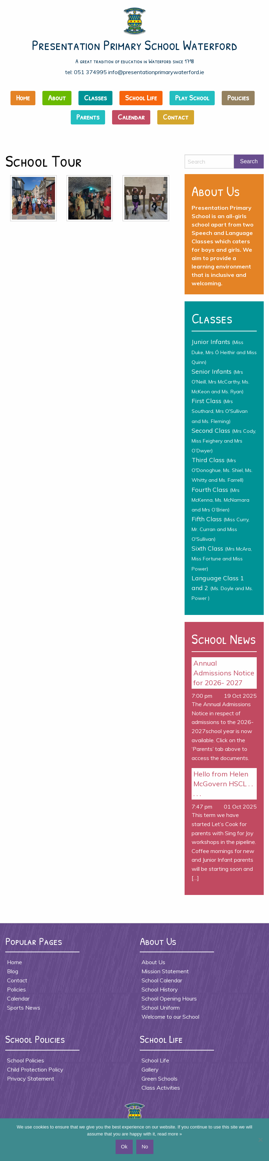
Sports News (23, 1007)
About (57, 97)
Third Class (222, 469)
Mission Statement (165, 971)
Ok (124, 1146)
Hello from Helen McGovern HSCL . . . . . (223, 783)
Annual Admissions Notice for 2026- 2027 (223, 673)
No (145, 1146)
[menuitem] (25, 99)
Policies (238, 97)
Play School (192, 97)
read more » (169, 1134)
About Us (153, 962)
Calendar (131, 117)
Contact (175, 117)
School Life (141, 97)
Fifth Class (220, 528)
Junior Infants (224, 351)
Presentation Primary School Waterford (134, 44)
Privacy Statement (30, 1078)
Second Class (224, 440)
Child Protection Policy (35, 1069)
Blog (12, 971)
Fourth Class (220, 499)
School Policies (25, 1060)
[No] (260, 1139)
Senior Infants (220, 381)
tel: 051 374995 (86, 72)
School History (160, 989)
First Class (220, 410)
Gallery (150, 1069)
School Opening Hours (169, 998)
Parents (87, 117)
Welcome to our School (170, 1016)
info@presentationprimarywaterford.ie (156, 72)
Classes (95, 97)
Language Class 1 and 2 (222, 587)
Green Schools (160, 1078)
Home (23, 97)
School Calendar (162, 980)
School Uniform (161, 1007)
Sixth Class (222, 558)
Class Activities (161, 1087)
